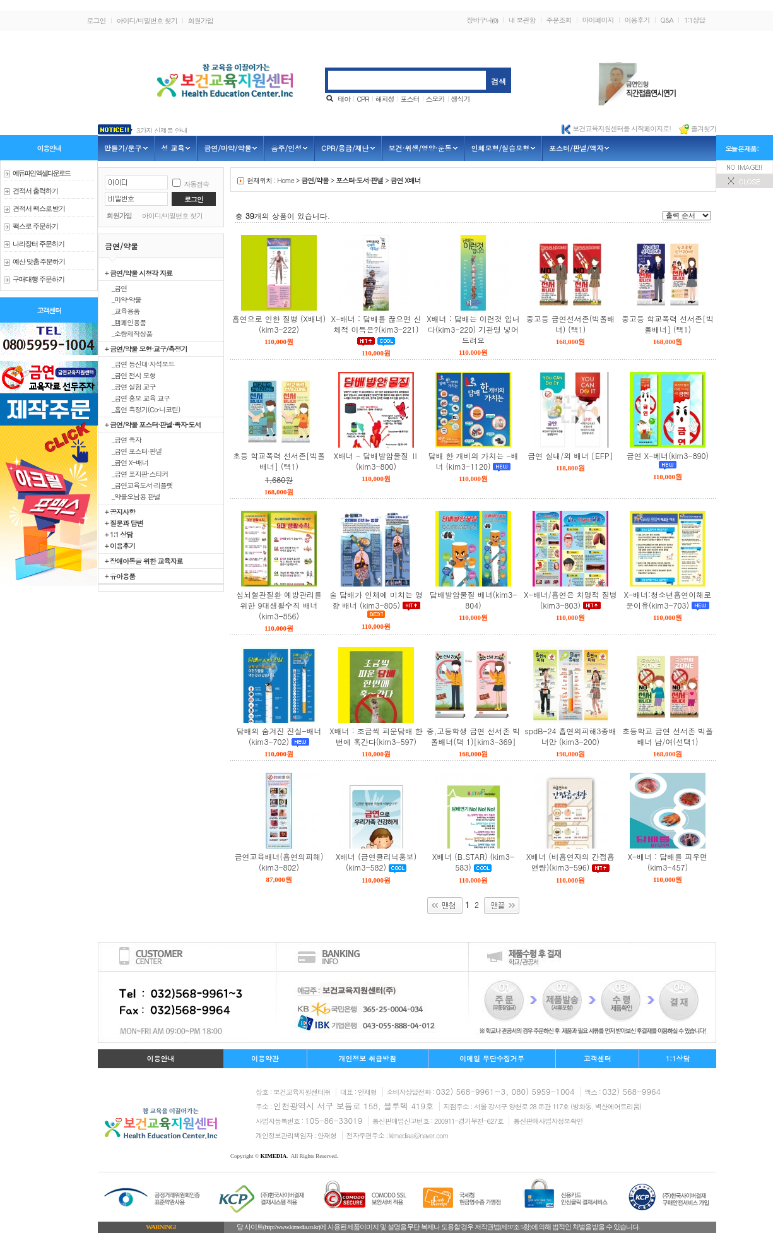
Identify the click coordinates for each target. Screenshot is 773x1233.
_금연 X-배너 (126, 462)
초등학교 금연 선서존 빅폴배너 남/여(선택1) (667, 736)
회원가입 (200, 20)
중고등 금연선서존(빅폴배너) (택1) (570, 324)
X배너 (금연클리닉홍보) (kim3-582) (376, 862)
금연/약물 (315, 180)
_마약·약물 (123, 299)
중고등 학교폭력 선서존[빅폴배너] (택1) (668, 324)
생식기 (460, 99)
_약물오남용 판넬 (132, 496)
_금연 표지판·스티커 (136, 473)
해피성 (384, 99)
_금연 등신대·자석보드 (140, 363)
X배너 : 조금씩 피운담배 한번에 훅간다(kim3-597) (375, 736)
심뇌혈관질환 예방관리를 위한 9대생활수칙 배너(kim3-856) (279, 605)
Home (285, 180)
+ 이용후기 (120, 545)
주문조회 (559, 20)
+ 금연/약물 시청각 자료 (138, 272)
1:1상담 (694, 20)
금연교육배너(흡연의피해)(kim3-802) (279, 862)
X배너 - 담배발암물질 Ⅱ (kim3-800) (376, 461)
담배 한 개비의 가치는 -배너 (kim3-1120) (473, 461)
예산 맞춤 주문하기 (39, 261)
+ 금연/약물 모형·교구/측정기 (146, 348)
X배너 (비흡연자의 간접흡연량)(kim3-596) (570, 862)
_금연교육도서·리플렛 (139, 484)
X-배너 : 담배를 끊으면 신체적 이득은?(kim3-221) (376, 324)
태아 (344, 99)
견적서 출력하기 (35, 191)
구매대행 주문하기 (38, 279)
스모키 (435, 99)
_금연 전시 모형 (130, 375)
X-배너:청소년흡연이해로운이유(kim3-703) (667, 600)
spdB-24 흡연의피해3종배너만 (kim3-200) (571, 736)
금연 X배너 (406, 180)
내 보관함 (522, 20)
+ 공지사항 (120, 511)
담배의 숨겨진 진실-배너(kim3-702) (278, 736)
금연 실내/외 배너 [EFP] (570, 455)
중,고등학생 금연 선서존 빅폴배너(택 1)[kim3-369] (474, 736)
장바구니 (481, 20)
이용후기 (637, 20)
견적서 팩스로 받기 (39, 208)
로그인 (96, 20)
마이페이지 (598, 20)
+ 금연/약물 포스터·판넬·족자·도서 (153, 424)
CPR (363, 99)
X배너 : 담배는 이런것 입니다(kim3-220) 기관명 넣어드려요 (473, 329)
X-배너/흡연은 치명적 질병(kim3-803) (570, 600)
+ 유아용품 (120, 575)
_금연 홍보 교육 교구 (137, 397)
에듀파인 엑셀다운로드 (41, 173)
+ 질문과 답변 (124, 522)
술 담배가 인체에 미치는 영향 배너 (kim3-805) (376, 600)
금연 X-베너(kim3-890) (668, 455)
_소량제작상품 (128, 333)
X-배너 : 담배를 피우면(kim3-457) (667, 862)
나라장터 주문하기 (38, 244)
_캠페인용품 (125, 322)
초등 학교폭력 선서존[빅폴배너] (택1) (279, 461)
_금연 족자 (123, 439)
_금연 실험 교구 (130, 386)
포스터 (410, 99)
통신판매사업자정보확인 (547, 1121)
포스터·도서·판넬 (359, 180)
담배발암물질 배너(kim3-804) (473, 600)
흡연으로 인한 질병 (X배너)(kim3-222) (279, 324)
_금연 (116, 287)
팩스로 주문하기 (35, 226)
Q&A (667, 20)
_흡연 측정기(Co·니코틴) (142, 409)
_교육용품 (122, 310)
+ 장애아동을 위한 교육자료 (143, 560)
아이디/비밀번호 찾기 (147, 20)
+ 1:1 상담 (119, 534)
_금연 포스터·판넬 (133, 450)
